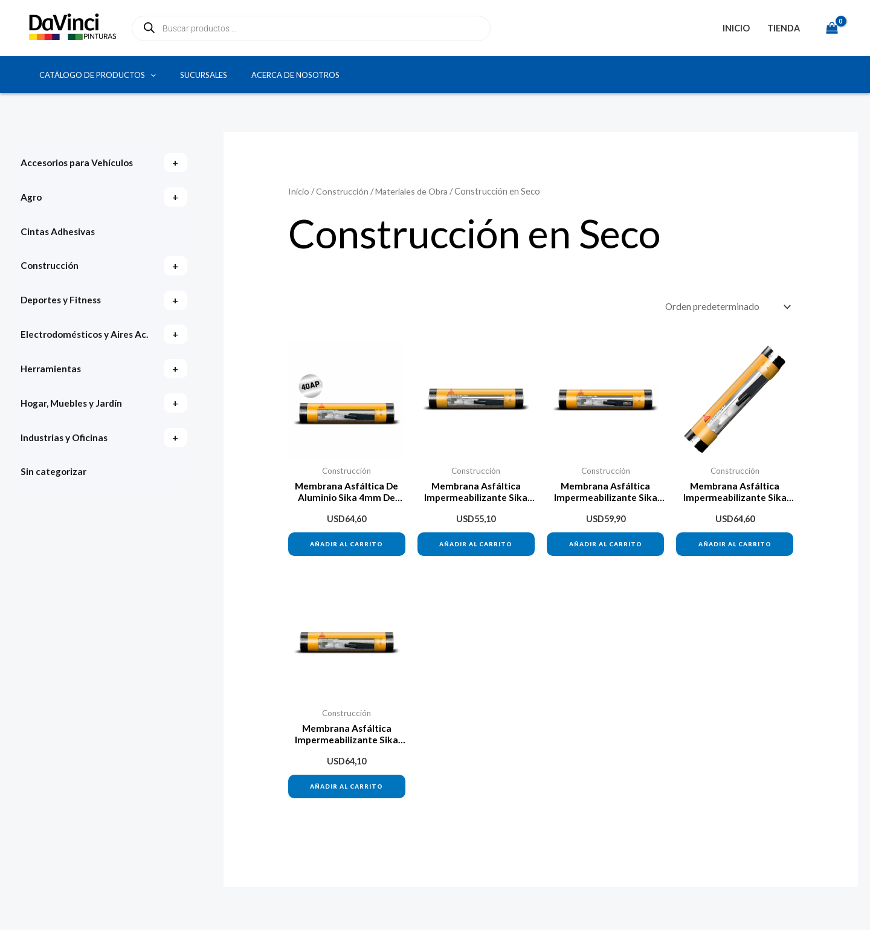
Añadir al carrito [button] (346, 547)
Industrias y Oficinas (66, 462)
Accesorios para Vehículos (79, 163)
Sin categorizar (54, 497)
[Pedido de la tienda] (724, 307)
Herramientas (52, 392)
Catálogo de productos (97, 75)
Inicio (736, 28)
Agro (32, 198)
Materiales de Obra (414, 191)
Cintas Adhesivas (59, 233)
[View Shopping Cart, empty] (831, 28)
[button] (150, 75)
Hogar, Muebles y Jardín (74, 427)
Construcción (51, 268)
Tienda (783, 28)
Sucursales (203, 75)
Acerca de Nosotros (295, 75)
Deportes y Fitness (63, 303)
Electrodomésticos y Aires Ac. (80, 347)
